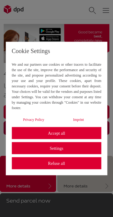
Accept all (56, 133)
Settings (56, 148)
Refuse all (56, 163)
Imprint (78, 120)
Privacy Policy (33, 120)
